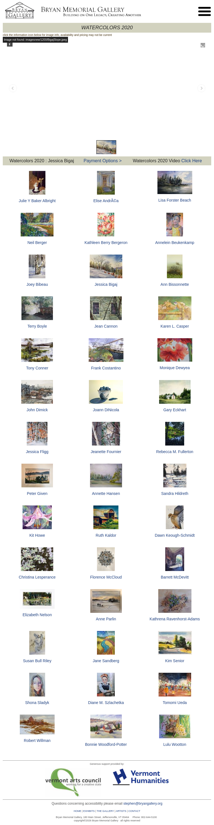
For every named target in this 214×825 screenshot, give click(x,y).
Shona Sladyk (37, 702)
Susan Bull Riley (37, 661)
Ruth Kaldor (106, 535)
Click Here (191, 160)
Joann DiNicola (106, 410)
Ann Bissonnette (174, 284)
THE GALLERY (105, 811)
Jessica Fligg (37, 451)
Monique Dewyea (175, 368)
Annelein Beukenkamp (174, 242)
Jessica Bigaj (105, 284)
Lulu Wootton (174, 744)
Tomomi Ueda (175, 702)
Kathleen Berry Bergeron (105, 242)
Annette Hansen (106, 493)
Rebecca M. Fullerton (174, 451)
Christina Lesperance (37, 577)
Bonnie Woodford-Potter (106, 744)
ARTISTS (121, 811)
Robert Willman (37, 740)
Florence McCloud (106, 577)
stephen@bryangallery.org (142, 803)
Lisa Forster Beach (174, 200)
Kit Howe (37, 535)
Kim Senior (174, 661)
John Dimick (37, 410)
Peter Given (37, 493)
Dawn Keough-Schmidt (174, 535)
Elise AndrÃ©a (105, 201)
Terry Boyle (37, 326)
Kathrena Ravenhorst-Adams (175, 619)
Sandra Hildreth (174, 493)
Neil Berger (37, 242)
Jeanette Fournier (106, 451)
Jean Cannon (106, 326)
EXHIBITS (89, 811)
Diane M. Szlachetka (106, 702)
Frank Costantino (106, 368)
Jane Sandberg (106, 661)
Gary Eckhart (174, 410)
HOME (77, 811)
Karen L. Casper (174, 326)
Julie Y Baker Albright (37, 201)
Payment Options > (103, 160)
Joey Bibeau (37, 284)
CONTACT (134, 811)
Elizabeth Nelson (37, 615)
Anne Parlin (106, 619)
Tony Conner (37, 368)
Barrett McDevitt (175, 577)
